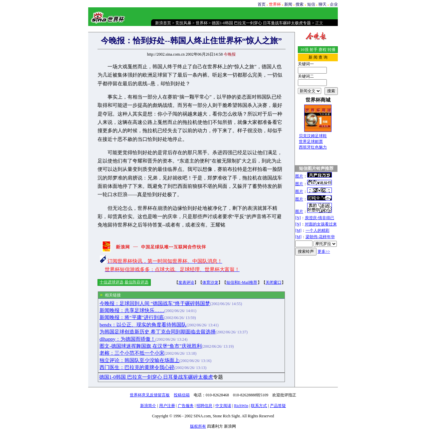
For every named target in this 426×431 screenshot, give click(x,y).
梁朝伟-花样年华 (320, 236)
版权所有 (198, 426)
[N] (298, 218)
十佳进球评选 (111, 282)
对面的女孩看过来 (321, 224)
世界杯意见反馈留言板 (150, 395)
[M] (298, 230)
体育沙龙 (210, 282)
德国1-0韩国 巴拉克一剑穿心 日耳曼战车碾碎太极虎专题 (261, 23)
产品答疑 (278, 405)
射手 (314, 49)
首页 (262, 4)
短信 (311, 4)
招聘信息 (204, 405)
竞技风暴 (183, 23)
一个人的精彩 (317, 230)
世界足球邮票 (311, 141)
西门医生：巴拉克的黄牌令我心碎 (137, 367)
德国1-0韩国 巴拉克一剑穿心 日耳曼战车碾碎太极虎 (156, 377)
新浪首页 (163, 23)
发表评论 (186, 282)
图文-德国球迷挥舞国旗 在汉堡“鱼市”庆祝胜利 (151, 346)
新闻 (288, 4)
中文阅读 (223, 405)
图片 (299, 176)
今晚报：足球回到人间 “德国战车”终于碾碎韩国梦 (155, 303)
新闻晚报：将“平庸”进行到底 (132, 317)
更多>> (324, 251)
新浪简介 (148, 405)
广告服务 (186, 405)
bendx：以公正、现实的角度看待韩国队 (143, 324)
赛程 (322, 49)
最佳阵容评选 (136, 282)
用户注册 (167, 405)
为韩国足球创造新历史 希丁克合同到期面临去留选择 (158, 331)
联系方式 (259, 405)
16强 (305, 49)
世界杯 (202, 23)
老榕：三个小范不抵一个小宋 (132, 353)
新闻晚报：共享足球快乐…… (132, 310)
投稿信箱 (182, 395)
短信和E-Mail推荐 (242, 282)
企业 (334, 4)
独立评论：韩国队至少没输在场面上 (139, 360)
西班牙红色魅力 (313, 147)
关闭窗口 (274, 282)
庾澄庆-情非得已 (319, 218)
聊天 (322, 4)
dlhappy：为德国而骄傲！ (127, 339)
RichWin (241, 405)
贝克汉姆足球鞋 (313, 136)
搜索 (300, 4)
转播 (331, 49)
